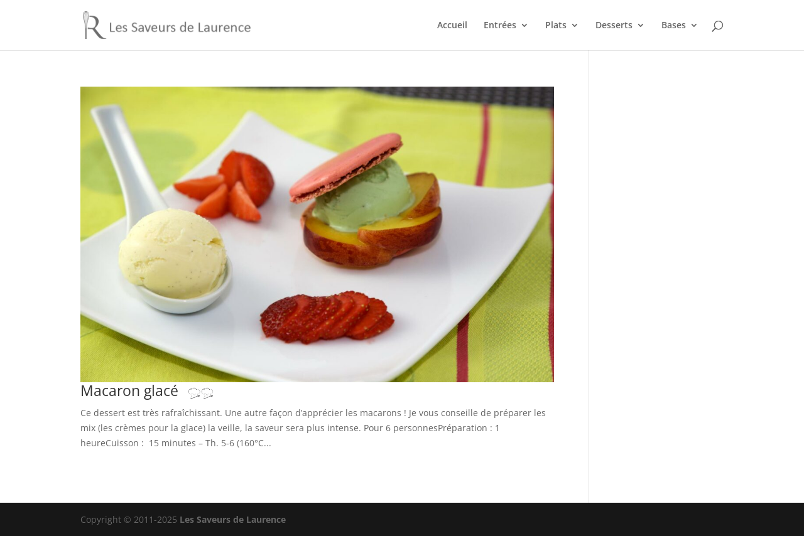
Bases (673, 26)
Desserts (614, 26)
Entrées (500, 26)
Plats (556, 26)
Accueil (452, 26)
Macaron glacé (153, 390)
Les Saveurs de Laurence (233, 519)
